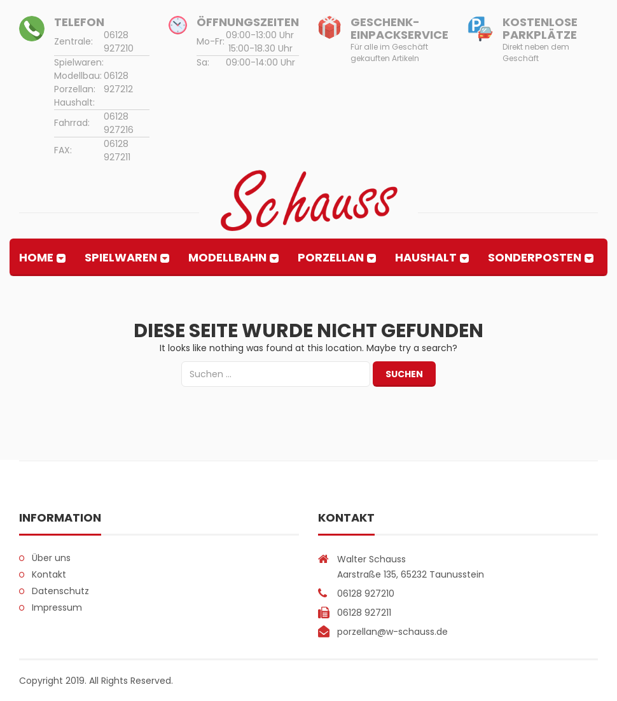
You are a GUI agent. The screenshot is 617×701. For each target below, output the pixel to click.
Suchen (404, 374)
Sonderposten (534, 257)
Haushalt (426, 257)
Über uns (51, 558)
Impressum (57, 607)
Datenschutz (60, 591)
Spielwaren (121, 257)
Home (36, 257)
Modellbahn (227, 257)
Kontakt (49, 574)
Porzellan (331, 257)
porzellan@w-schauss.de (392, 631)
